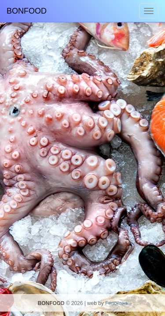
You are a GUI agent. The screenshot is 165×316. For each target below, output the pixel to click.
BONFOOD (27, 11)
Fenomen (116, 303)
